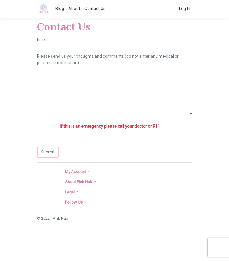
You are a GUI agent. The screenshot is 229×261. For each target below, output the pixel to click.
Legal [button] (70, 192)
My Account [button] (76, 171)
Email (42, 39)
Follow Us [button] (74, 202)
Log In (184, 8)
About (74, 8)
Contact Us (95, 8)
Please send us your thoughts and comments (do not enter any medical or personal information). (108, 59)
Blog (59, 8)
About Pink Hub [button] (79, 181)
